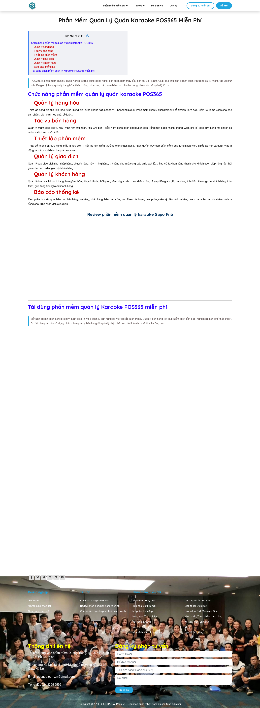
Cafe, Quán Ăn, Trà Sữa (198, 600)
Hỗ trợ (224, 5)
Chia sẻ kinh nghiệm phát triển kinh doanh (103, 611)
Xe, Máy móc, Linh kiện (197, 621)
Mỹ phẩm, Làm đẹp (142, 611)
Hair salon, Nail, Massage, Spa (201, 611)
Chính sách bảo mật (39, 611)
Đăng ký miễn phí (200, 5)
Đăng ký (124, 689)
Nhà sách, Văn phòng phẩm (147, 632)
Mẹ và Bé (190, 627)
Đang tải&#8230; (130, 444)
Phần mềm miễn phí (114, 5)
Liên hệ (173, 5)
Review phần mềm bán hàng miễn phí (100, 606)
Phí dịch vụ (157, 5)
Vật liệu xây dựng (141, 621)
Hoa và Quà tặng (194, 632)
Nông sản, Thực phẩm (144, 616)
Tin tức (138, 5)
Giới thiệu (33, 600)
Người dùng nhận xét (39, 606)
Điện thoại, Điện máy (196, 606)
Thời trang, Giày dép (143, 600)
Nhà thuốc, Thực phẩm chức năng (203, 616)
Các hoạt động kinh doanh (94, 600)
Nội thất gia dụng (141, 627)
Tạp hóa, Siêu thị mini (144, 606)
